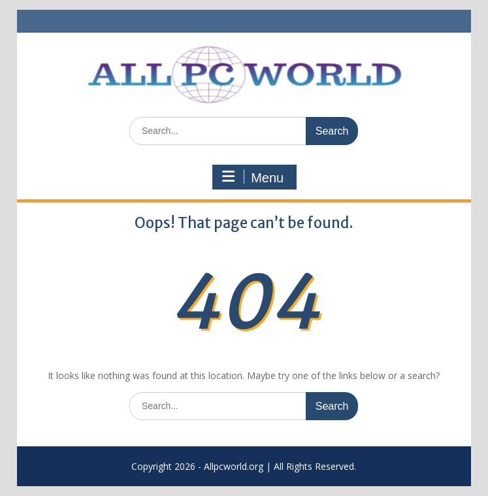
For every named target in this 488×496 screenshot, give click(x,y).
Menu (253, 177)
